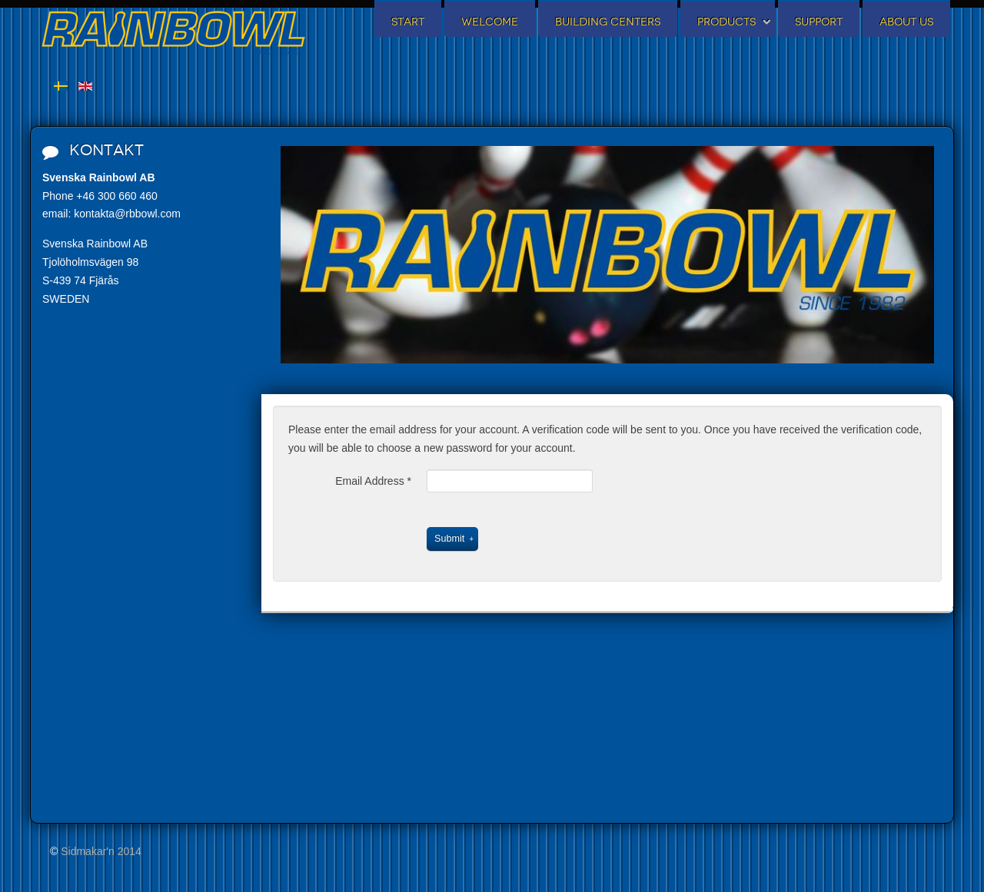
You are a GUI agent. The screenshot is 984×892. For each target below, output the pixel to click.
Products (726, 21)
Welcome (489, 21)
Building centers (607, 21)
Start (407, 21)
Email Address (373, 481)
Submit (449, 538)
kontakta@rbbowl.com (127, 213)
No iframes (138, 605)
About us (906, 21)
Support (819, 21)
